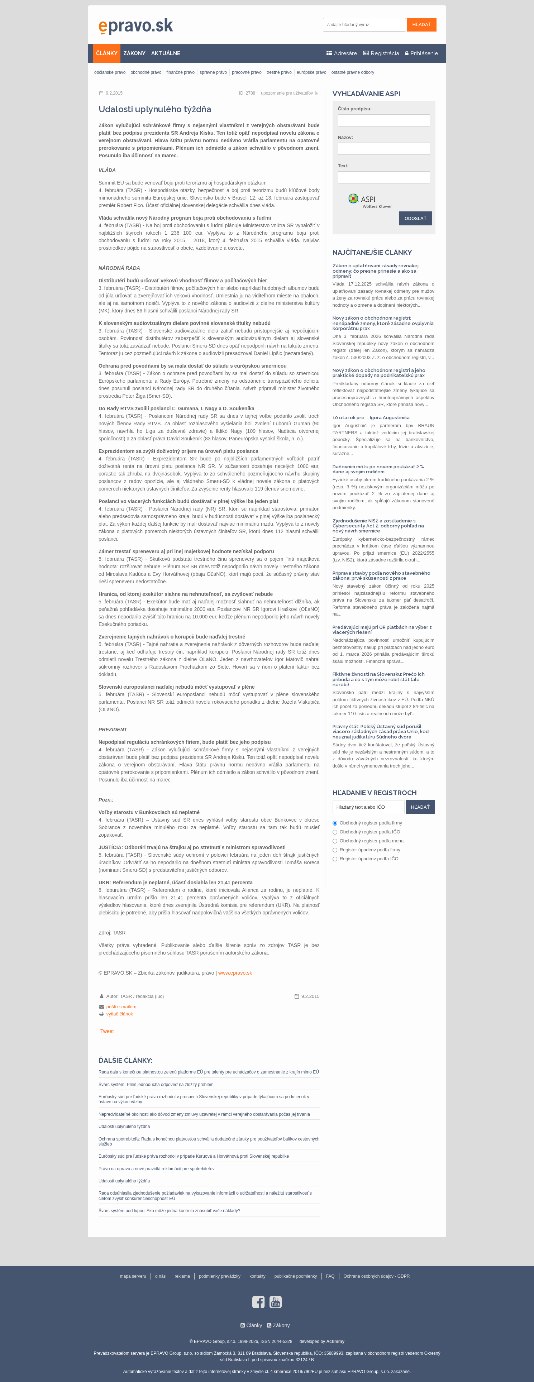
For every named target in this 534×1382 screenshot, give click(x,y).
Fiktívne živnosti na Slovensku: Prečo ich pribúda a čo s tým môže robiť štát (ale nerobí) (379, 679)
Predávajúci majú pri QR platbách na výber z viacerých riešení (382, 630)
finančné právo (180, 72)
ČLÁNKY (107, 53)
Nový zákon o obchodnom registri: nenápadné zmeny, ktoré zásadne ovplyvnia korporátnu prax (383, 323)
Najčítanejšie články (372, 252)
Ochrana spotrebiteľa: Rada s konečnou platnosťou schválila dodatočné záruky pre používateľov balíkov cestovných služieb (209, 1142)
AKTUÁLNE (165, 53)
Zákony (281, 1325)
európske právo (311, 72)
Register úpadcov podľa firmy (366, 849)
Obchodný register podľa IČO (366, 832)
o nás (160, 1276)
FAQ (330, 1276)
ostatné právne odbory (353, 72)
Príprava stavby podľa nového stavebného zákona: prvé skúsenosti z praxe (381, 575)
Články (254, 1325)
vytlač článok (119, 1014)
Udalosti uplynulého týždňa (124, 1126)
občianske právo (109, 72)
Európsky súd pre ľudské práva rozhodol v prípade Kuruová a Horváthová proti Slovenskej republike (194, 1156)
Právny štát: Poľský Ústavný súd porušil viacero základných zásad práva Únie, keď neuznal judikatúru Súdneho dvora (381, 732)
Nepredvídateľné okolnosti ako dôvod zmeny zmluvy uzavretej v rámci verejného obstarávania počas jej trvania (204, 1114)
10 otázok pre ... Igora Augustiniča (371, 417)
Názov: (345, 137)
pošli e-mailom (121, 1006)
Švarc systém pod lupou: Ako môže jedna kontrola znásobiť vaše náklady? (169, 1210)
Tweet (107, 1031)
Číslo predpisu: (355, 108)
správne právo (213, 72)
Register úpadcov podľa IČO (366, 858)
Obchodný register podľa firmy (367, 823)
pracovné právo (247, 72)
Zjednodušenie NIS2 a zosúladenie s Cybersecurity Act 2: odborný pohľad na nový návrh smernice (378, 526)
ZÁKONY (134, 53)
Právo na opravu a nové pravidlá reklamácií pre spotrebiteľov (157, 1168)
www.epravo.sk (235, 973)
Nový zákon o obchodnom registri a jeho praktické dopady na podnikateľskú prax (379, 373)
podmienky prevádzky (219, 1276)
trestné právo (279, 72)
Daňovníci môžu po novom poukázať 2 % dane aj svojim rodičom (378, 469)
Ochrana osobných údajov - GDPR (377, 1276)
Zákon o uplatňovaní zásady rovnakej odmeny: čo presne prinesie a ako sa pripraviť (376, 271)
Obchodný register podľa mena (368, 840)
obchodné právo (145, 72)
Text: (343, 165)
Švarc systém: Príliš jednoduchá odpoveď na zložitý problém (156, 1084)
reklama (182, 1276)
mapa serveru (133, 1276)
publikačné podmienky (296, 1276)
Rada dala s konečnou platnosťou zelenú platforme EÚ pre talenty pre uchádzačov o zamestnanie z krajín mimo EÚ (209, 1072)
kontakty (257, 1276)
